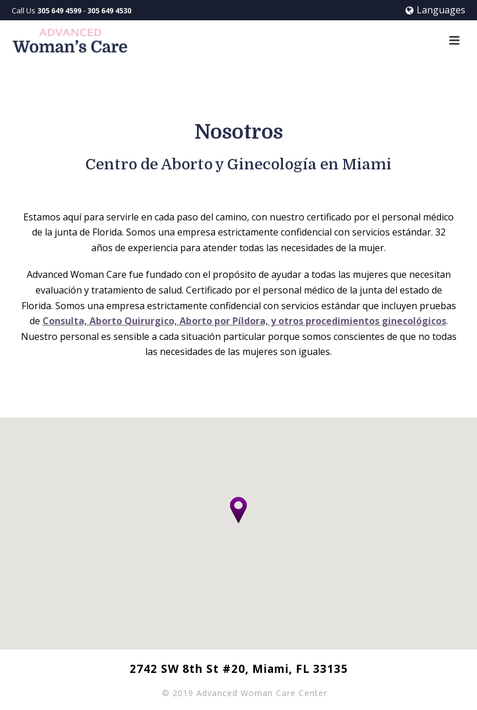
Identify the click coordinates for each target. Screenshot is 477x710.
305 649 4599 (59, 11)
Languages (435, 9)
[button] (239, 512)
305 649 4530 (109, 11)
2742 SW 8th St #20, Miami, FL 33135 (239, 668)
